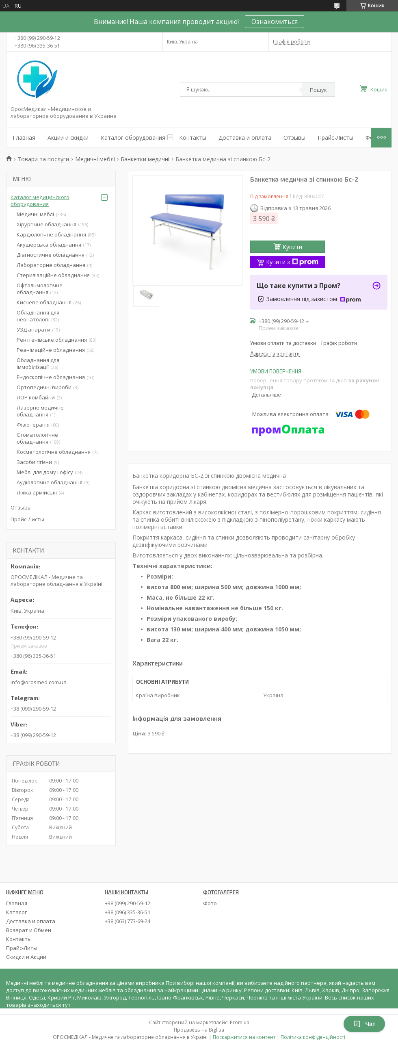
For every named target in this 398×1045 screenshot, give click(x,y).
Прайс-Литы (21, 948)
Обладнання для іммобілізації (38, 363)
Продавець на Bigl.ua (199, 1029)
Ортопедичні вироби (44, 387)
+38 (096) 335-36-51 (127, 912)
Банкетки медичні (145, 159)
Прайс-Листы (335, 137)
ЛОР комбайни (36, 397)
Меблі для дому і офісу (45, 472)
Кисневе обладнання (44, 302)
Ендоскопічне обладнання (51, 377)
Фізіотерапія (33, 424)
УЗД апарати (33, 329)
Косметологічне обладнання (54, 451)
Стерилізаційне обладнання (53, 275)
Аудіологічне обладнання (49, 482)
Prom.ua (239, 1022)
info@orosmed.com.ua (39, 682)
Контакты (192, 137)
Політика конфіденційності (313, 1037)
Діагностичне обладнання (50, 254)
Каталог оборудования (133, 137)
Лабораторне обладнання (51, 265)
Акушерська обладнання (49, 244)
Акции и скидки (68, 137)
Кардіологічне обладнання (51, 234)
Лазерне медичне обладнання (40, 411)
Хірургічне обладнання (46, 224)
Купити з (292, 262)
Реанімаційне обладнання (51, 349)
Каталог (16, 912)
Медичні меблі (95, 159)
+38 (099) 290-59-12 (127, 903)
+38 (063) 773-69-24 (127, 921)
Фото (210, 903)
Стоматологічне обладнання (37, 438)
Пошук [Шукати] (318, 89)
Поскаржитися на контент (244, 1037)
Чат (364, 1024)
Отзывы (294, 137)
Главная (24, 137)
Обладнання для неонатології (38, 316)
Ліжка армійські (37, 492)
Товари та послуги (43, 159)
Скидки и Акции (26, 956)
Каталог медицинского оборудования (40, 200)
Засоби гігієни (34, 462)
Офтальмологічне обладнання (40, 289)
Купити (292, 247)
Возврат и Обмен (28, 930)
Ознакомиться (274, 21)
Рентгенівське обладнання (52, 339)
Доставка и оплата (244, 137)
